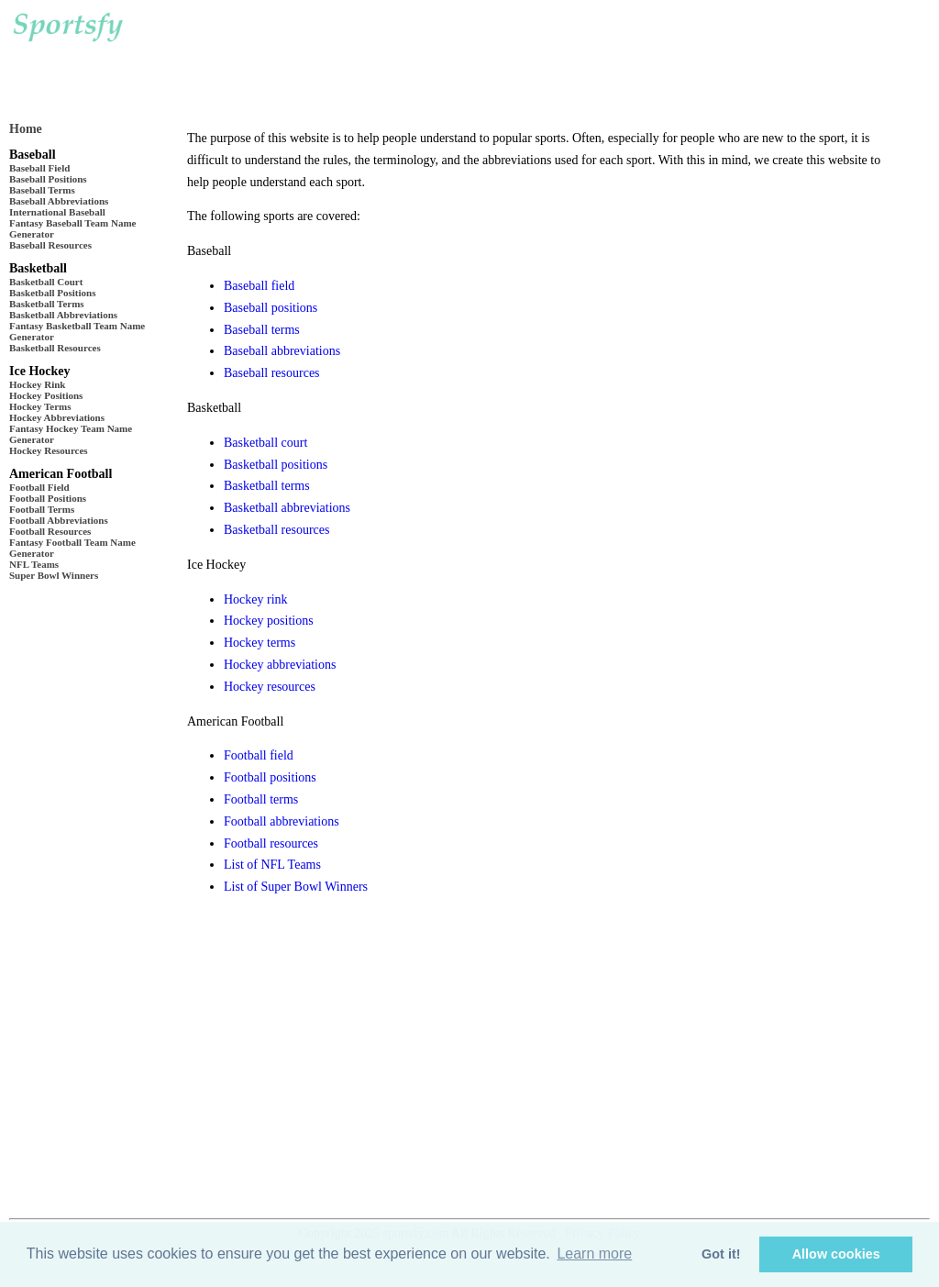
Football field (258, 755)
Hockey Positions (46, 395)
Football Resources (50, 531)
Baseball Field (39, 167)
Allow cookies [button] (836, 1254)
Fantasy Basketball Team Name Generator (77, 331)
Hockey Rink (37, 384)
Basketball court (265, 442)
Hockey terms (259, 642)
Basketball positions (275, 465)
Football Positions (47, 498)
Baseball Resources (50, 244)
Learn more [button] (594, 1253)
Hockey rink (256, 599)
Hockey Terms (40, 406)
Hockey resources (269, 686)
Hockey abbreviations (280, 664)
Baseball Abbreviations (58, 200)
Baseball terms (262, 330)
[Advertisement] (503, 55)
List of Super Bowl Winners (296, 886)
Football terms (261, 799)
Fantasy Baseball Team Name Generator (72, 228)
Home (25, 129)
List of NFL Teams (272, 864)
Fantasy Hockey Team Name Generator (70, 434)
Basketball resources (276, 530)
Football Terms (41, 509)
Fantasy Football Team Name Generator (72, 548)
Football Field (39, 487)
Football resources (271, 843)
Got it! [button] (720, 1254)
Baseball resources (272, 373)
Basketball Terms (46, 303)
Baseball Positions (48, 178)
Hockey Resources (48, 450)
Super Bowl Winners (53, 575)
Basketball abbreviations (287, 508)
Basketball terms (267, 486)
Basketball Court (46, 281)
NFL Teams (34, 564)
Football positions (270, 777)
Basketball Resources (55, 347)
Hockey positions (269, 620)
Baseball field (259, 286)
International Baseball (57, 211)
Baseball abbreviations (282, 351)
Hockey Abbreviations (57, 417)
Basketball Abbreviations (63, 314)
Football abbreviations (281, 821)
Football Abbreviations (58, 520)
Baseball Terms (42, 189)
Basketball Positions (52, 292)
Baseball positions (270, 308)
